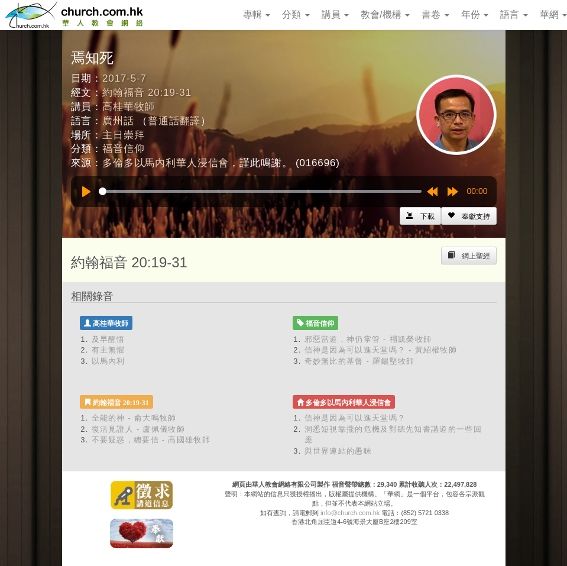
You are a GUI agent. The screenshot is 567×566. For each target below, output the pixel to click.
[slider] (260, 191)
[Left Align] (469, 216)
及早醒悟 (108, 339)
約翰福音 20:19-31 (147, 92)
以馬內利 (108, 361)
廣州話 (118, 121)
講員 (335, 14)
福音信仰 (123, 148)
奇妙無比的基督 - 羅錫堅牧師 (359, 361)
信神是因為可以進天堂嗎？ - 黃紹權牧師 (381, 349)
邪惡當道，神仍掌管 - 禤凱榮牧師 (368, 339)
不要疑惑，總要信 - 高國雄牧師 (151, 439)
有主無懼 (108, 349)
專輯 (256, 14)
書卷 (435, 14)
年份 (474, 14)
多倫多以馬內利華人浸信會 (165, 163)
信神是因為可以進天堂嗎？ (355, 417)
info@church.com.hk (350, 512)
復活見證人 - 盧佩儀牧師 (138, 429)
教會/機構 (385, 14)
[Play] (86, 191)
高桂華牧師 (128, 106)
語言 (513, 14)
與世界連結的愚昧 (338, 451)
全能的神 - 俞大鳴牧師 (134, 417)
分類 (295, 14)
